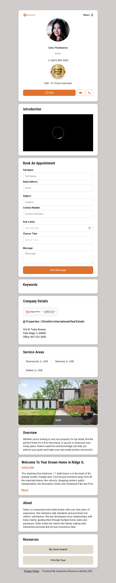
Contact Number (31, 207)
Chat (49, 92)
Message (28, 248)
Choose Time (30, 233)
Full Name (28, 170)
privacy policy (31, 571)
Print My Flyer (58, 560)
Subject (27, 195)
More (25, 490)
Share (88, 15)
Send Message (58, 270)
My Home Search (58, 549)
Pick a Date (29, 221)
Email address (30, 181)
